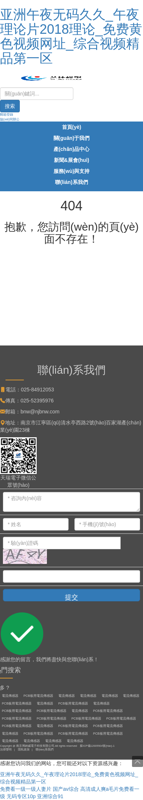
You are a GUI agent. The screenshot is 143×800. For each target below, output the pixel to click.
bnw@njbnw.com (40, 412)
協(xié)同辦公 (9, 119)
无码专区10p (21, 796)
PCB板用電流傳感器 (38, 696)
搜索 (10, 106)
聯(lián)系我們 (71, 182)
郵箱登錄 (6, 114)
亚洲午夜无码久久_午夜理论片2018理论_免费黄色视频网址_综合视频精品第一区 (71, 36)
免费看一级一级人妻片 (25, 789)
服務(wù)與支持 (72, 171)
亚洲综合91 (50, 796)
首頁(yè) (71, 127)
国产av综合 (66, 789)
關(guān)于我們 (72, 138)
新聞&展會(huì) (71, 160)
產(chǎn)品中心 (71, 149)
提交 (71, 597)
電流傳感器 (10, 696)
